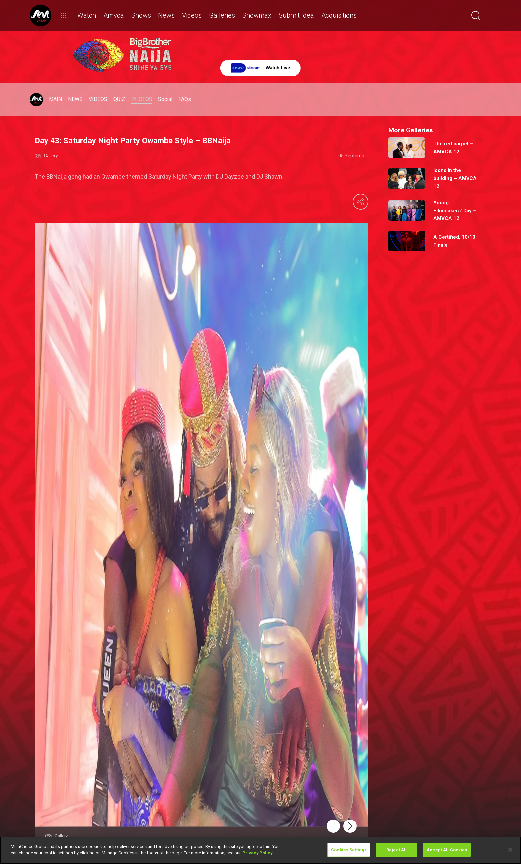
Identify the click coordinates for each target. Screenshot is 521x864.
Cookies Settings (348, 849)
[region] (260, 850)
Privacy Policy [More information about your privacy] (257, 852)
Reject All (396, 849)
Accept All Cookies (447, 849)
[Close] (510, 849)
